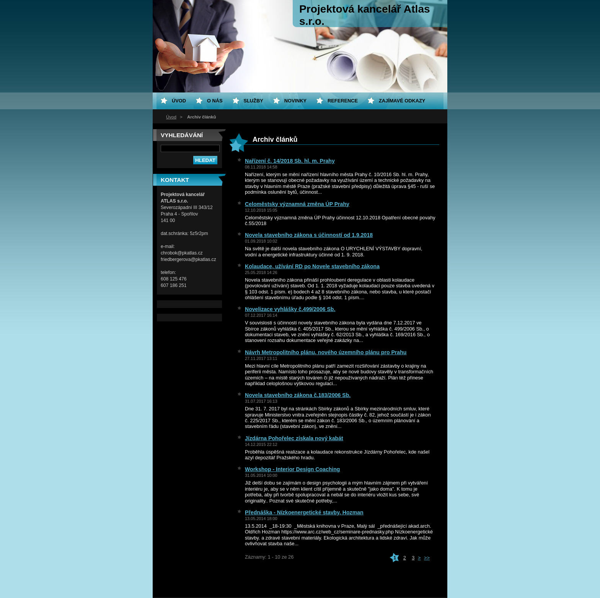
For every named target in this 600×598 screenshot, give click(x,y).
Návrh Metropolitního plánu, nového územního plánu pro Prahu (325, 352)
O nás (215, 101)
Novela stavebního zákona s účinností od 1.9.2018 (309, 235)
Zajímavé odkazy (402, 101)
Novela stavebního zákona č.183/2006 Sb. (298, 395)
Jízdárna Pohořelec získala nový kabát (294, 438)
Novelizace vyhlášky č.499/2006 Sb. (290, 309)
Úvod (171, 117)
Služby (253, 101)
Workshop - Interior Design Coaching (292, 469)
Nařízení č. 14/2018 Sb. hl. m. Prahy (290, 161)
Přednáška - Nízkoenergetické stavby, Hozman (304, 512)
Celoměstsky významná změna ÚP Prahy (297, 204)
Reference (343, 101)
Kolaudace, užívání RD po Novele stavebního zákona (312, 266)
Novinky (295, 101)
